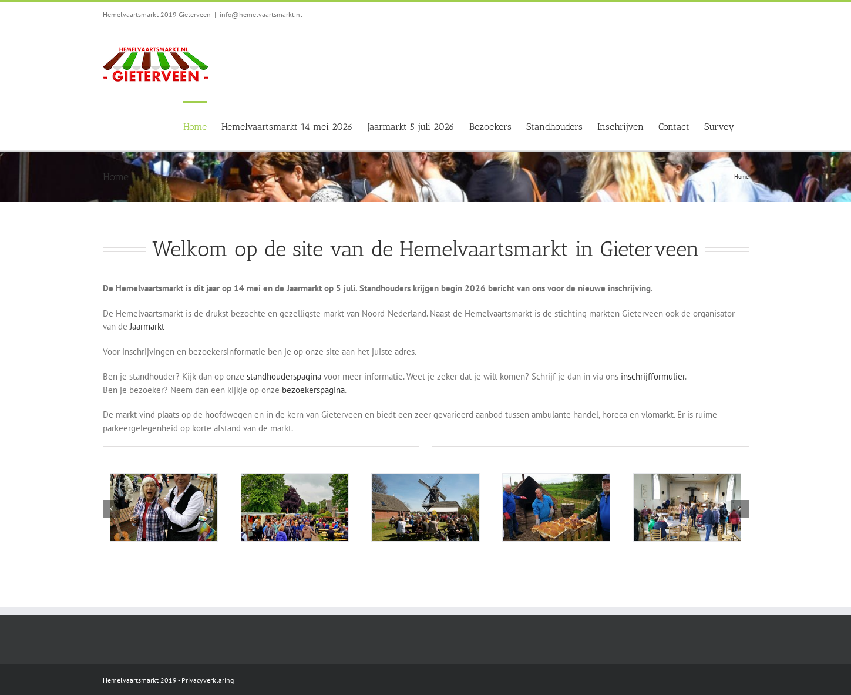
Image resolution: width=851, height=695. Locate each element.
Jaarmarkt (148, 326)
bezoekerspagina (313, 389)
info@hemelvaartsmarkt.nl (261, 14)
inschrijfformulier (653, 376)
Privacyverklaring (207, 680)
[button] (111, 509)
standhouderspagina (282, 376)
